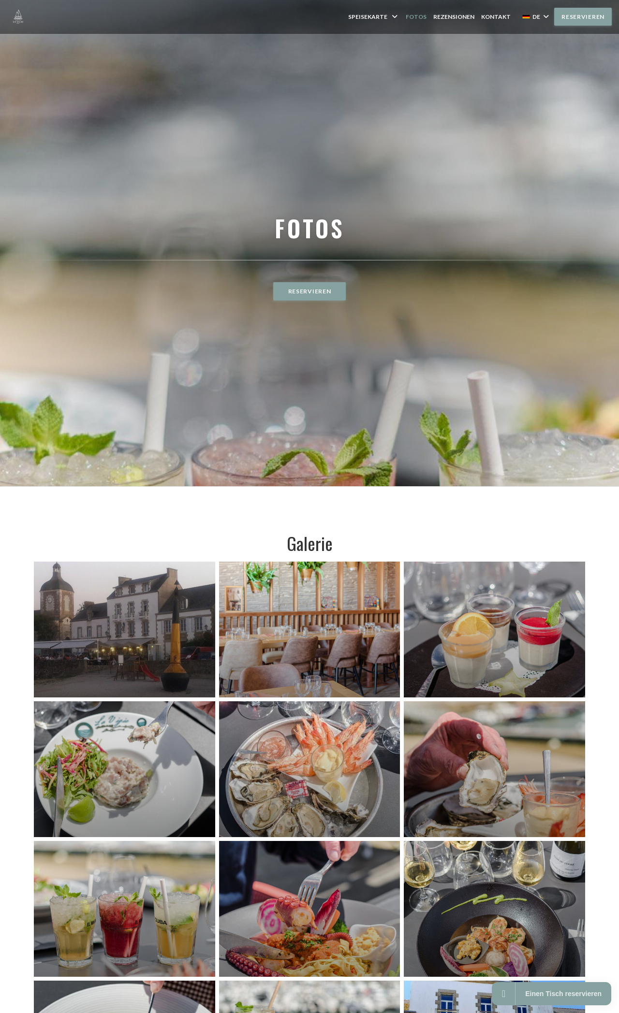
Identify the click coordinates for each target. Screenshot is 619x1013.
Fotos (416, 16)
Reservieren (582, 16)
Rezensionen (453, 16)
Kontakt (496, 16)
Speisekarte (373, 16)
